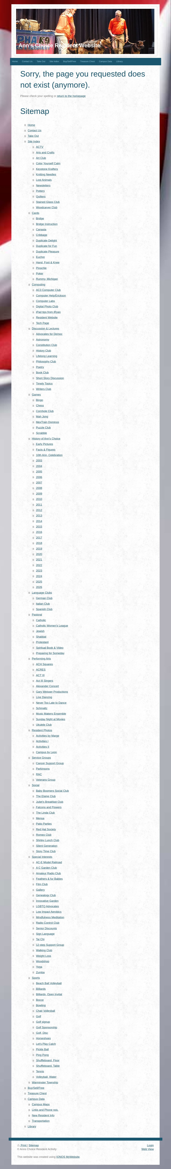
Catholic (41, 620)
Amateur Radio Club (48, 873)
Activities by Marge (47, 735)
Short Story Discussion (50, 378)
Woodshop (42, 961)
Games (36, 394)
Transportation (41, 1120)
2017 (39, 537)
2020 (39, 554)
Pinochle (41, 268)
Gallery (40, 889)
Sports (36, 977)
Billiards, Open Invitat (49, 994)
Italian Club (43, 603)
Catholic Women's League (52, 625)
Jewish (40, 631)
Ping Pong (42, 1055)
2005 (39, 471)
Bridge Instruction (47, 224)
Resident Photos (42, 730)
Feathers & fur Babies (49, 878)
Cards (35, 213)
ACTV (39, 146)
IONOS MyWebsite (68, 1156)
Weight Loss (43, 955)
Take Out (33, 135)
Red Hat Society (46, 829)
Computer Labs (45, 301)
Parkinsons (43, 768)
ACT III (40, 675)
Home (31, 125)
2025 (39, 581)
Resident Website (47, 317)
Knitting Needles (46, 174)
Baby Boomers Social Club (52, 790)
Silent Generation (46, 845)
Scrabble (41, 433)
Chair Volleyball (45, 1010)
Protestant (42, 642)
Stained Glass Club (48, 202)
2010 (39, 499)
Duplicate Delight (46, 240)
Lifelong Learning (46, 356)
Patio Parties (44, 823)
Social (35, 785)
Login (150, 1145)
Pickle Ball (42, 1049)
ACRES (41, 669)
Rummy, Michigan (47, 278)
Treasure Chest (37, 1093)
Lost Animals (44, 179)
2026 (39, 587)
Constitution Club (46, 345)
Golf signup (43, 1021)
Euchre (40, 257)
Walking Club (44, 950)
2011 (39, 504)
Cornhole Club (45, 411)
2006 (39, 477)
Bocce (40, 999)
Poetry (40, 367)
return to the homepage (71, 96)
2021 (39, 559)
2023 (39, 570)
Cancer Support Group (50, 763)
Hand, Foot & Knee (47, 262)
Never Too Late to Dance (51, 702)
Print (22, 1145)
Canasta (41, 229)
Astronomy (42, 339)
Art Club (41, 158)
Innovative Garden (47, 900)
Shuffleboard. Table (48, 1065)
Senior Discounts (46, 928)
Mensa (40, 818)
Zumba (40, 972)
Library (32, 1126)
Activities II (42, 746)
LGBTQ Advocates (47, 906)
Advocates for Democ (49, 334)
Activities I (42, 741)
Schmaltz (41, 708)
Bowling (41, 1005)
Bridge (40, 218)
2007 (39, 482)
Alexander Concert (47, 686)
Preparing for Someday (50, 653)
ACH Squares (44, 664)
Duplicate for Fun (46, 246)
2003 (39, 460)
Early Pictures (44, 444)
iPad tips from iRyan (48, 312)
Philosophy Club (46, 361)
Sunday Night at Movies (50, 719)
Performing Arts (41, 658)
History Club (43, 350)
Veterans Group (45, 779)
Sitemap (34, 1145)
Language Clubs (42, 592)
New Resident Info (43, 1115)
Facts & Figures (45, 449)
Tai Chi (40, 939)
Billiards (41, 988)
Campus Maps (41, 1104)
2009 (39, 493)
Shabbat (41, 636)
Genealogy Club (46, 895)
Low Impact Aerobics (48, 911)
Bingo (39, 400)
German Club (44, 598)
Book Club (42, 372)
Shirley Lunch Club (47, 840)
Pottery (40, 190)
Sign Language (45, 933)
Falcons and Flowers (48, 807)
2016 (39, 532)
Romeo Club (43, 834)
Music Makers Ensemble (51, 713)
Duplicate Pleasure (47, 251)
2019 (39, 548)
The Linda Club (45, 812)
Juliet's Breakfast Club (49, 801)
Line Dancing (44, 697)
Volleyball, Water (46, 1076)
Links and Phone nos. (45, 1109)
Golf (38, 1016)
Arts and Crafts (45, 152)
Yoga (39, 966)
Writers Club (43, 389)
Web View (147, 1149)
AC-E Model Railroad (49, 862)
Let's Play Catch (46, 1043)
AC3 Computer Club (48, 290)
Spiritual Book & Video (49, 647)
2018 (39, 543)
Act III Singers (44, 680)
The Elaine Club (46, 796)
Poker (39, 273)
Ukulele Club (44, 724)
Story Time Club (46, 851)
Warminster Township (45, 1082)
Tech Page (42, 323)
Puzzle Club (43, 427)
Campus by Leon (46, 752)
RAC (39, 774)
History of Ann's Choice (46, 438)
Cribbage (41, 234)
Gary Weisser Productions (52, 691)
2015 (39, 526)
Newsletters (43, 185)
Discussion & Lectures (45, 328)
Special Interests (42, 856)
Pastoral (37, 614)
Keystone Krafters (47, 169)
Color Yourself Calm (48, 163)
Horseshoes (43, 1038)
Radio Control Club (47, 922)
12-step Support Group (50, 944)
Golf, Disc (42, 1032)
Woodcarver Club (46, 207)
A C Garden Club (46, 867)
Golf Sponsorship (46, 1027)
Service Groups (41, 757)
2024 (39, 576)
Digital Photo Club (47, 306)
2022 (39, 565)
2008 (39, 488)
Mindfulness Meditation (50, 917)
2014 (39, 521)
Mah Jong (42, 416)
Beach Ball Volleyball (49, 983)
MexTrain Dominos (47, 422)
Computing (38, 284)
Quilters (41, 196)
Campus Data (36, 1099)
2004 (39, 466)
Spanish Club (44, 609)
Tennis (40, 1071)
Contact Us (34, 130)
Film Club (42, 884)
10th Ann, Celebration (49, 455)
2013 (39, 515)
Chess (40, 405)
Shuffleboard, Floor (47, 1060)
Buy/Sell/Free (36, 1087)
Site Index (34, 141)
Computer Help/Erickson (51, 295)
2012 (39, 510)
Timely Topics (44, 383)
